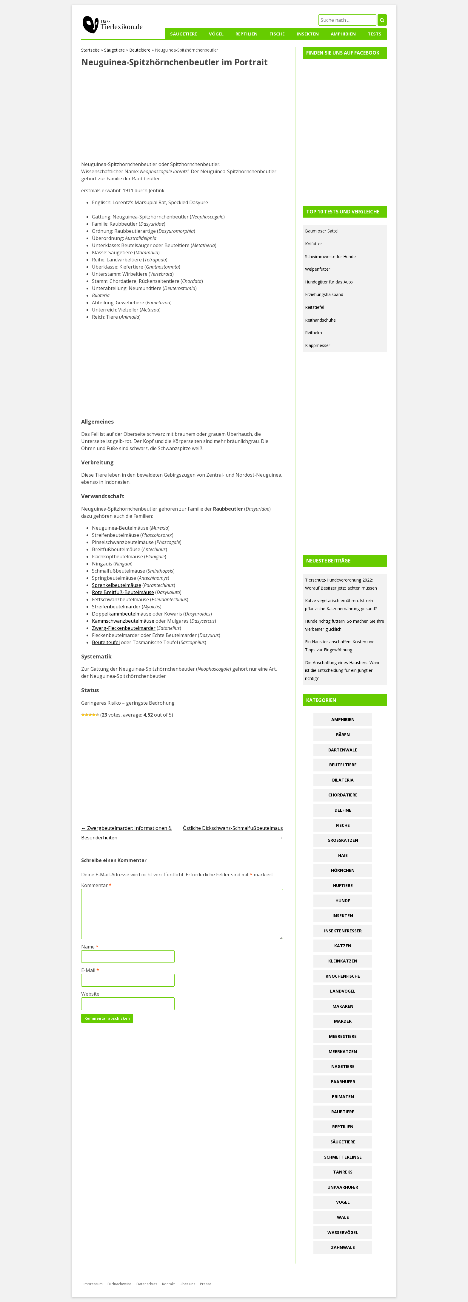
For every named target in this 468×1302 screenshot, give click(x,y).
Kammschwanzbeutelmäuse (123, 621)
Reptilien (246, 34)
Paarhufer (343, 1081)
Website (90, 994)
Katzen (342, 945)
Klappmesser (317, 345)
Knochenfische (343, 976)
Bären (343, 734)
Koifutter (313, 244)
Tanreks (342, 1172)
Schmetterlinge (343, 1157)
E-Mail (90, 970)
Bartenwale (342, 750)
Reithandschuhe (320, 320)
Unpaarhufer (342, 1187)
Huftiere (343, 885)
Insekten (308, 34)
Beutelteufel (106, 642)
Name (89, 946)
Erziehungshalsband (324, 294)
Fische (277, 34)
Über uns (187, 1283)
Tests (374, 34)
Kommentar (96, 885)
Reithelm (313, 332)
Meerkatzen (343, 1051)
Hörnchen (343, 870)
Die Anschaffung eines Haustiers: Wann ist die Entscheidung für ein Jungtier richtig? (343, 670)
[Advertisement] (182, 116)
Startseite (90, 50)
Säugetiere (183, 34)
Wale (343, 1217)
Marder (343, 1021)
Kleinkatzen (342, 961)
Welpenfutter (317, 269)
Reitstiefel (314, 307)
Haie (343, 855)
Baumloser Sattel (321, 231)
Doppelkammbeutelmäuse (121, 613)
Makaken (342, 1006)
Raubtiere (342, 1112)
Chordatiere (343, 795)
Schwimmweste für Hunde (330, 256)
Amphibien (343, 34)
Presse (205, 1283)
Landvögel (342, 991)
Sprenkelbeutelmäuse (116, 585)
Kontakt (168, 1283)
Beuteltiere (139, 50)
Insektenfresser (343, 931)
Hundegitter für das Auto (329, 282)
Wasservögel (342, 1232)
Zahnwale (343, 1247)
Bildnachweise (119, 1283)
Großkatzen (342, 840)
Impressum (93, 1283)
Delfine (343, 810)
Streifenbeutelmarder (116, 606)
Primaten (343, 1096)
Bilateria (343, 780)
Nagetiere (343, 1066)
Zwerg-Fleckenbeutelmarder (124, 628)
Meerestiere (343, 1036)
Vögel (216, 34)
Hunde (342, 900)
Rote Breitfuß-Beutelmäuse (123, 592)
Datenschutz (146, 1283)
